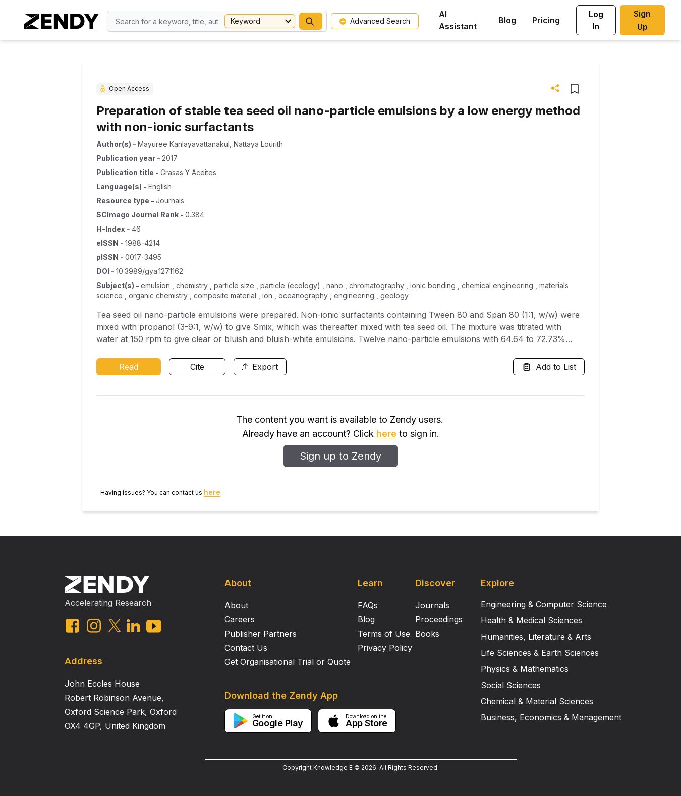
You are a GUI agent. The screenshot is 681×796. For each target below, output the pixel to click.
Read (128, 367)
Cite (197, 367)
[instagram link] (93, 625)
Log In (596, 20)
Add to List (549, 367)
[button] (310, 21)
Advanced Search (374, 21)
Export (260, 367)
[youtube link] (153, 626)
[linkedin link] (133, 626)
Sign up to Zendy (340, 456)
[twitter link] (114, 625)
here (386, 433)
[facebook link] (72, 626)
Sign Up (642, 20)
